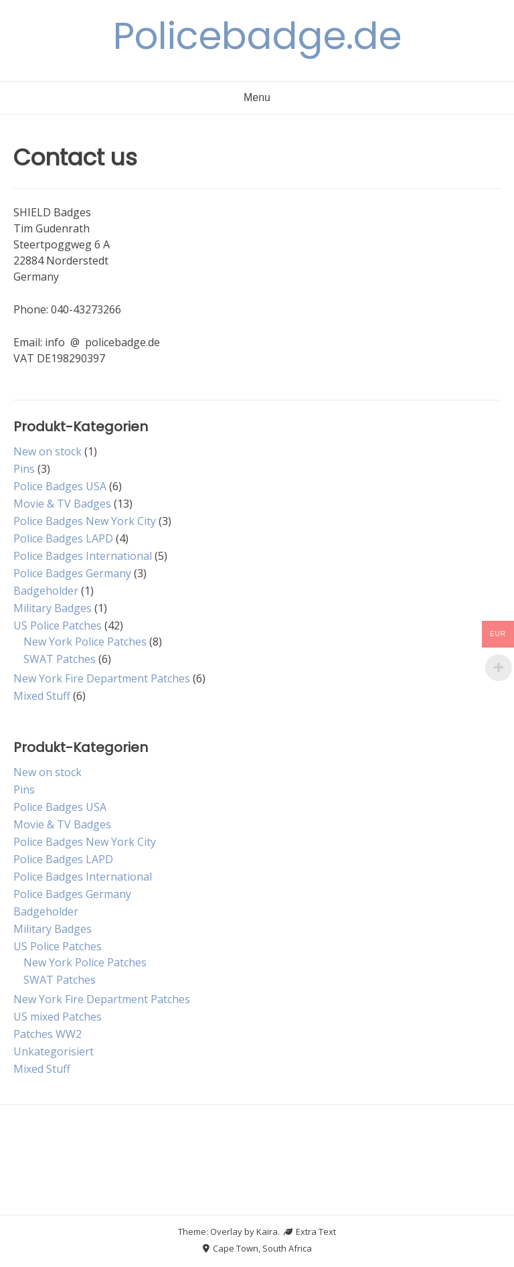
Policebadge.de (257, 35)
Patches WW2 (47, 1034)
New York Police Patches (85, 641)
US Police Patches (57, 625)
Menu (257, 97)
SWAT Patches (59, 659)
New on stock (47, 451)
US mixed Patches (57, 1016)
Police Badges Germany (72, 573)
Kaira (267, 1231)
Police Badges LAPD (63, 538)
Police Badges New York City (84, 521)
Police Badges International (82, 555)
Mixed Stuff (41, 695)
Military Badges (52, 608)
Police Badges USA (59, 486)
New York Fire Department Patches (101, 678)
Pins (24, 468)
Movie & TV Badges (62, 503)
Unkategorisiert (53, 1051)
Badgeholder (45, 590)
